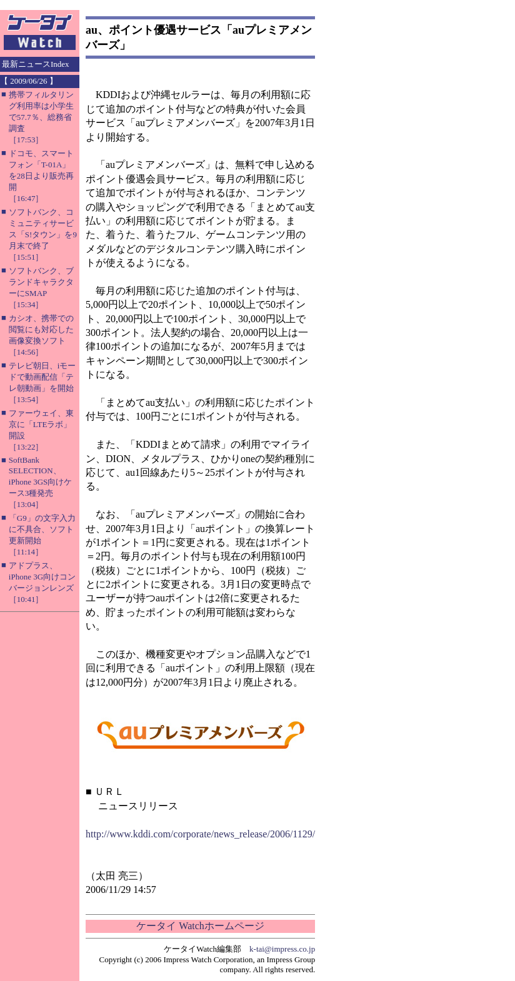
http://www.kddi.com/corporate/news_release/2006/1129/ (200, 834)
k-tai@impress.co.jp (282, 949)
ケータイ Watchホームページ (200, 925)
